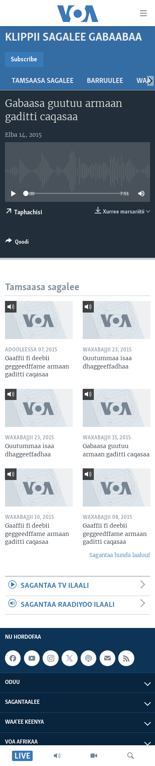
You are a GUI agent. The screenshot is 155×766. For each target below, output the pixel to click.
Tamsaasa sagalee (43, 81)
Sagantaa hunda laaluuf (119, 555)
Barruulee (105, 81)
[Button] (17, 243)
